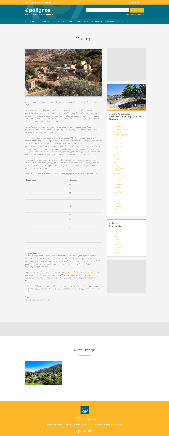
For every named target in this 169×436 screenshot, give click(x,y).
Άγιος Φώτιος (119, 168)
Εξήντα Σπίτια (119, 209)
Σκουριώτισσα (119, 137)
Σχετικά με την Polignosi (31, 2)
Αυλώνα (117, 242)
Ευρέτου (117, 190)
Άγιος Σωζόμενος (120, 135)
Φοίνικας (117, 159)
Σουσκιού (117, 179)
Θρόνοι (116, 250)
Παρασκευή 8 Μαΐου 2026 (137, 2)
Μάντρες (117, 239)
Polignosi (78, 417)
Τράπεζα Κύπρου (90, 419)
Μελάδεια (117, 193)
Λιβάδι (116, 148)
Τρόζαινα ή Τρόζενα (121, 129)
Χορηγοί (48, 2)
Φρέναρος (117, 247)
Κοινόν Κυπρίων (111, 21)
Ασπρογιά (117, 236)
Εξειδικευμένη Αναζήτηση (135, 14)
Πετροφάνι (118, 165)
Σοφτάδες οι (118, 143)
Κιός (115, 198)
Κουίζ (124, 21)
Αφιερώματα (97, 21)
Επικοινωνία (97, 424)
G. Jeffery (29, 286)
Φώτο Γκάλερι (82, 21)
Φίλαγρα (117, 233)
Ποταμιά (117, 253)
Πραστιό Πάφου (120, 176)
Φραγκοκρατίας (71, 272)
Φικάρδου (117, 187)
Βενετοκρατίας (88, 272)
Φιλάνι (116, 212)
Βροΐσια (117, 157)
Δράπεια (117, 154)
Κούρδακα (117, 170)
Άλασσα (117, 201)
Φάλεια (116, 195)
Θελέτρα (117, 140)
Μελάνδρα (118, 184)
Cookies (49, 424)
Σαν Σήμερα (44, 21)
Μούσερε (117, 173)
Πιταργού (117, 132)
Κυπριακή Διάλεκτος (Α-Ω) (63, 21)
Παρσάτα (117, 151)
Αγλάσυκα (117, 206)
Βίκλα (116, 162)
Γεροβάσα (117, 126)
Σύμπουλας (118, 204)
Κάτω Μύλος (118, 244)
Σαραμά (117, 181)
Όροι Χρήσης (58, 424)
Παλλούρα (118, 146)
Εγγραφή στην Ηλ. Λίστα (82, 424)
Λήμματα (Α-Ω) (30, 21)
